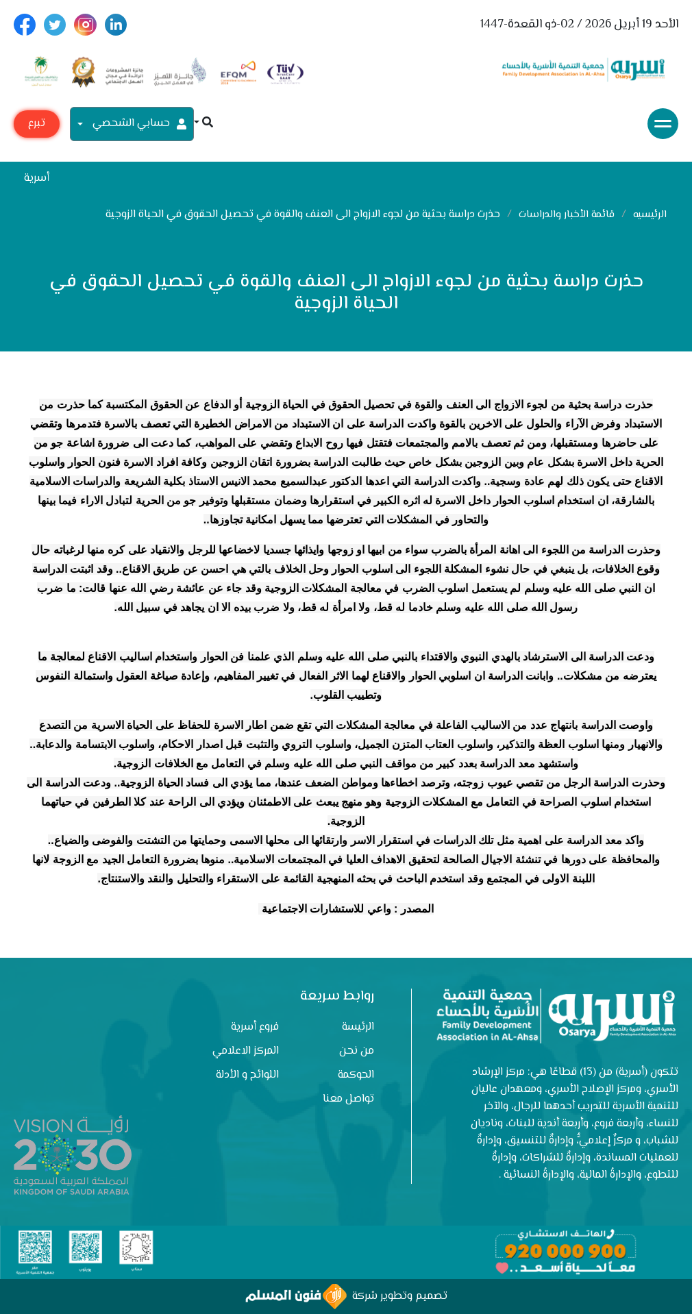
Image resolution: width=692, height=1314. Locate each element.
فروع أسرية (255, 1027)
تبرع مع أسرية (36, 126)
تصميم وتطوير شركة (346, 1296)
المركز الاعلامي (245, 1051)
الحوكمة (356, 1075)
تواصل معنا (348, 1099)
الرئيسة (358, 1027)
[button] (203, 123)
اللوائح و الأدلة (247, 1075)
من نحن (356, 1051)
